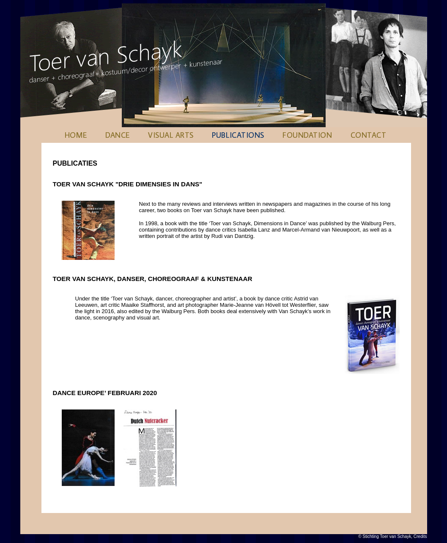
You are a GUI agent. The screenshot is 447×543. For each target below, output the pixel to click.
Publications (238, 135)
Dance (117, 135)
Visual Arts (171, 135)
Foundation (307, 135)
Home (76, 135)
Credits (420, 536)
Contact (369, 135)
